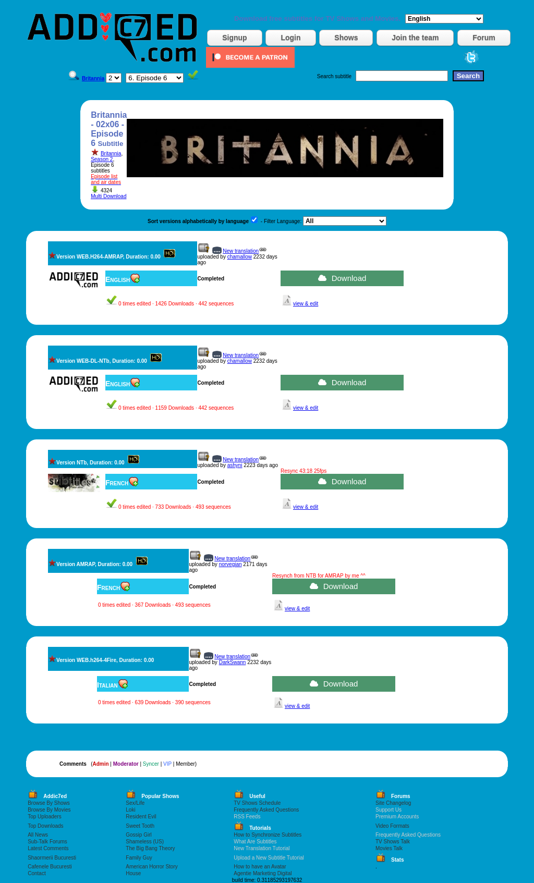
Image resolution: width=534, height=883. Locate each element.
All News (38, 835)
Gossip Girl (138, 835)
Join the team (415, 37)
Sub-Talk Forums (47, 841)
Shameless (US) (145, 841)
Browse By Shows (49, 803)
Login (290, 37)
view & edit (305, 303)
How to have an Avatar (260, 866)
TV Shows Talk (392, 841)
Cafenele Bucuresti (50, 866)
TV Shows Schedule (257, 803)
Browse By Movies (49, 810)
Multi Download (108, 196)
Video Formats (392, 826)
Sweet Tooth (140, 826)
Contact (36, 873)
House (133, 873)
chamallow (239, 257)
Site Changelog (393, 803)
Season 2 (102, 159)
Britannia (111, 153)
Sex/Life (135, 803)
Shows (346, 37)
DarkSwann (232, 662)
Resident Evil (141, 816)
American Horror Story (151, 866)
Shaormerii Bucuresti (52, 858)
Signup (234, 37)
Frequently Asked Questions (266, 810)
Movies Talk (389, 848)
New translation (241, 251)
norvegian (230, 564)
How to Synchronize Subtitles (267, 835)
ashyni (234, 465)
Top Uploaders (44, 816)
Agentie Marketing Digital (263, 873)
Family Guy (139, 858)
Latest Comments (48, 848)
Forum (483, 37)
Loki (130, 810)
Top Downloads (45, 826)
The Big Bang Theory (150, 848)
